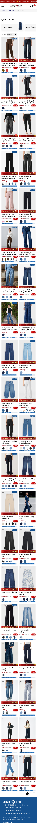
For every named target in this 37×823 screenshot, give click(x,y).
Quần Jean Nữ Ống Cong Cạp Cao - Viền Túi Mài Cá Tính (9, 141)
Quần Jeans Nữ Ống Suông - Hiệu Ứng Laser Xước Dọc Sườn (9, 330)
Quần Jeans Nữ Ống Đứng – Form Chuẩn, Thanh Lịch (26, 216)
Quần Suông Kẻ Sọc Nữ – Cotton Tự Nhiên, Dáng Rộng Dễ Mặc (27, 330)
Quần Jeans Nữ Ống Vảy (9, 592)
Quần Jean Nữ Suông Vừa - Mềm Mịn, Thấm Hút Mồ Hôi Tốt (8, 103)
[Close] (35, 1)
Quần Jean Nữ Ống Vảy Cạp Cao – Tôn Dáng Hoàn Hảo (9, 481)
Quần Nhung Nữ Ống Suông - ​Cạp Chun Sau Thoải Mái (8, 254)
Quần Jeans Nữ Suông (8, 630)
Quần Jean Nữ (8, 27)
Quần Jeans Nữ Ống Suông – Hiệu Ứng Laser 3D (27, 254)
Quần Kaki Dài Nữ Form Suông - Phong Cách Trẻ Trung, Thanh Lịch (9, 65)
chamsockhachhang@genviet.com (20, 813)
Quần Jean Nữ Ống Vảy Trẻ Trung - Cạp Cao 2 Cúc (27, 103)
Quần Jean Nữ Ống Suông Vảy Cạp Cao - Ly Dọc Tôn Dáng (9, 367)
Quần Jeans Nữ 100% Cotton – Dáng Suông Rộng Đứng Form (8, 292)
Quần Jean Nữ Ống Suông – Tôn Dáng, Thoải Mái (25, 292)
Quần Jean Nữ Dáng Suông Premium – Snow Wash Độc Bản (9, 216)
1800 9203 (17, 810)
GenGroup (20, 819)
